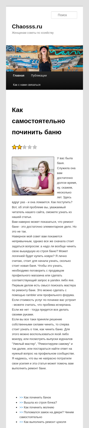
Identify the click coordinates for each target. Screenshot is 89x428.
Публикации (39, 75)
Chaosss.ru (27, 26)
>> (22, 397)
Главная (18, 75)
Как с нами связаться (26, 84)
